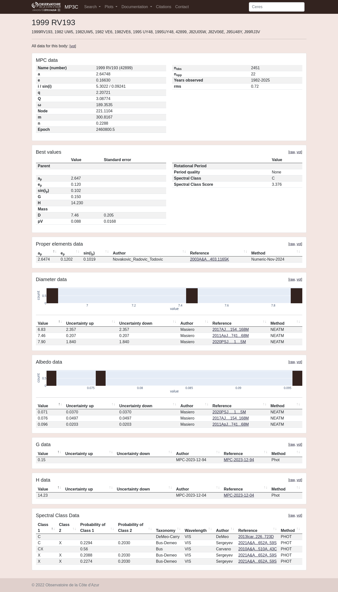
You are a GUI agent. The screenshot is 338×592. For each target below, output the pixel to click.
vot (72, 46)
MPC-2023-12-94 (239, 460)
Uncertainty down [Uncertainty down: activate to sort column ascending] (135, 323)
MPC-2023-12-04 (239, 495)
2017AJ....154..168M (230, 329)
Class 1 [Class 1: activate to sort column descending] (43, 528)
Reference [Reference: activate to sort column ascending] (199, 253)
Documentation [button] (135, 7)
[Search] (277, 7)
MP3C (72, 7)
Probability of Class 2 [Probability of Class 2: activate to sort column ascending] (130, 528)
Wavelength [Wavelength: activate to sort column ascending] (196, 530)
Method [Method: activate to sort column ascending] (258, 253)
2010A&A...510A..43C (257, 549)
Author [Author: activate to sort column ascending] (119, 253)
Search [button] (91, 7)
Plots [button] (109, 7)
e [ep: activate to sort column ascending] (62, 253)
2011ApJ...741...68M (230, 336)
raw (292, 152)
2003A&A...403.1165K (209, 259)
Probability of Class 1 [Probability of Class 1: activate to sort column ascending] (92, 528)
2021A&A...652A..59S (257, 543)
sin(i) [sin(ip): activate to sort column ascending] (89, 253)
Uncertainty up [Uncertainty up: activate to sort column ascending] (80, 323)
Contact (182, 7)
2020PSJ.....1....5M (229, 342)
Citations (163, 7)
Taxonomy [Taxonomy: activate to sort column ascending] (166, 530)
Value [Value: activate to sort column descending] (43, 323)
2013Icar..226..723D (256, 537)
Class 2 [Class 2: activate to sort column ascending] (64, 528)
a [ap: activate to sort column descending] (40, 253)
